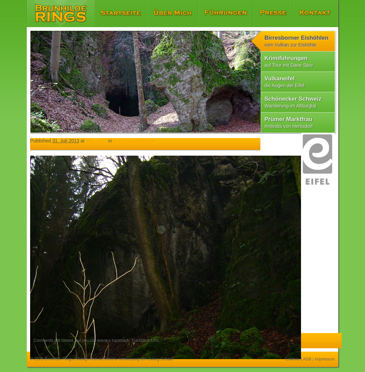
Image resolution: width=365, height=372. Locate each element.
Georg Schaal (160, 359)
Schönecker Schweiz (292, 102)
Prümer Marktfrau (288, 122)
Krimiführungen (288, 61)
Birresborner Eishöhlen (296, 41)
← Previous (42, 146)
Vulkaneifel (284, 81)
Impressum (325, 359)
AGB (307, 359)
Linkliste (292, 359)
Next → (64, 146)
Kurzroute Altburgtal (134, 140)
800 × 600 (96, 140)
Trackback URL (145, 340)
